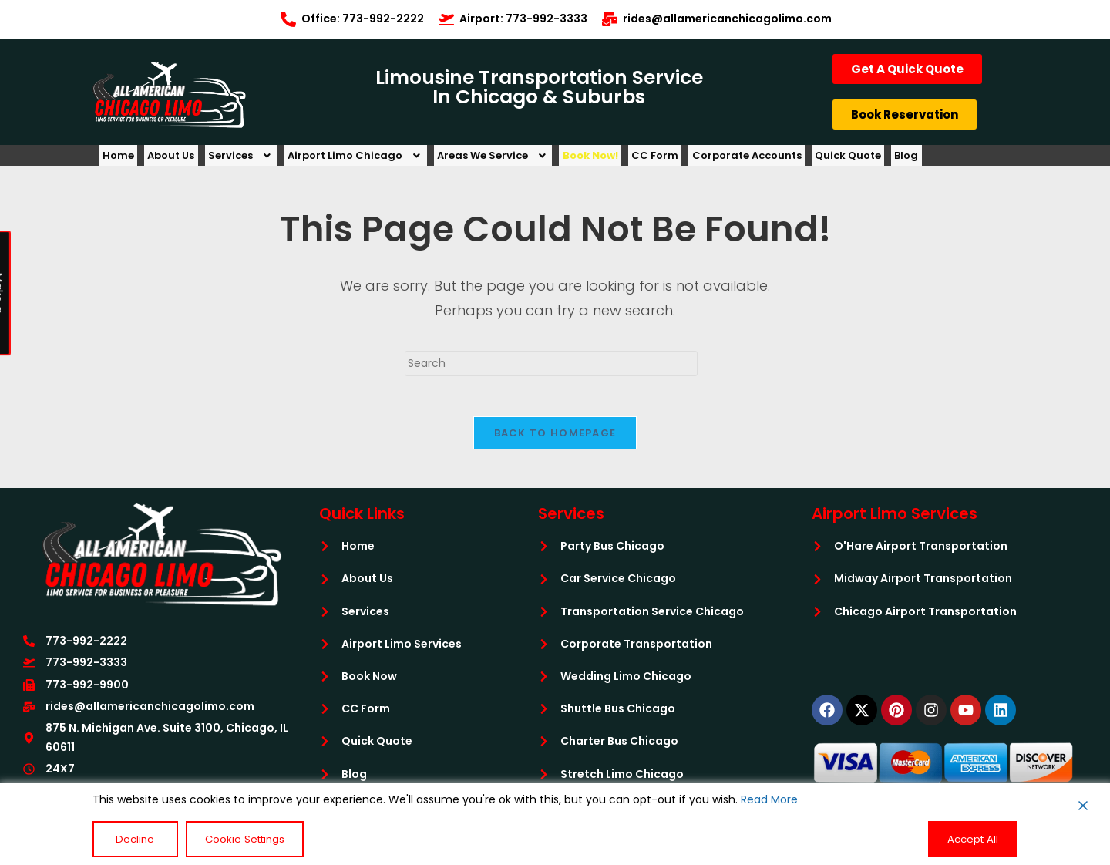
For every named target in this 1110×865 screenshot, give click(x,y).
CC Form (712, 159)
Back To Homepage (555, 446)
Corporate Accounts (813, 159)
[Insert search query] (551, 370)
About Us (184, 159)
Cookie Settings (229, 839)
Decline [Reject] (128, 839)
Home (123, 159)
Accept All (975, 839)
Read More (769, 801)
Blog (991, 159)
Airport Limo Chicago (386, 159)
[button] (263, 159)
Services (263, 159)
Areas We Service (533, 159)
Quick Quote (923, 159)
